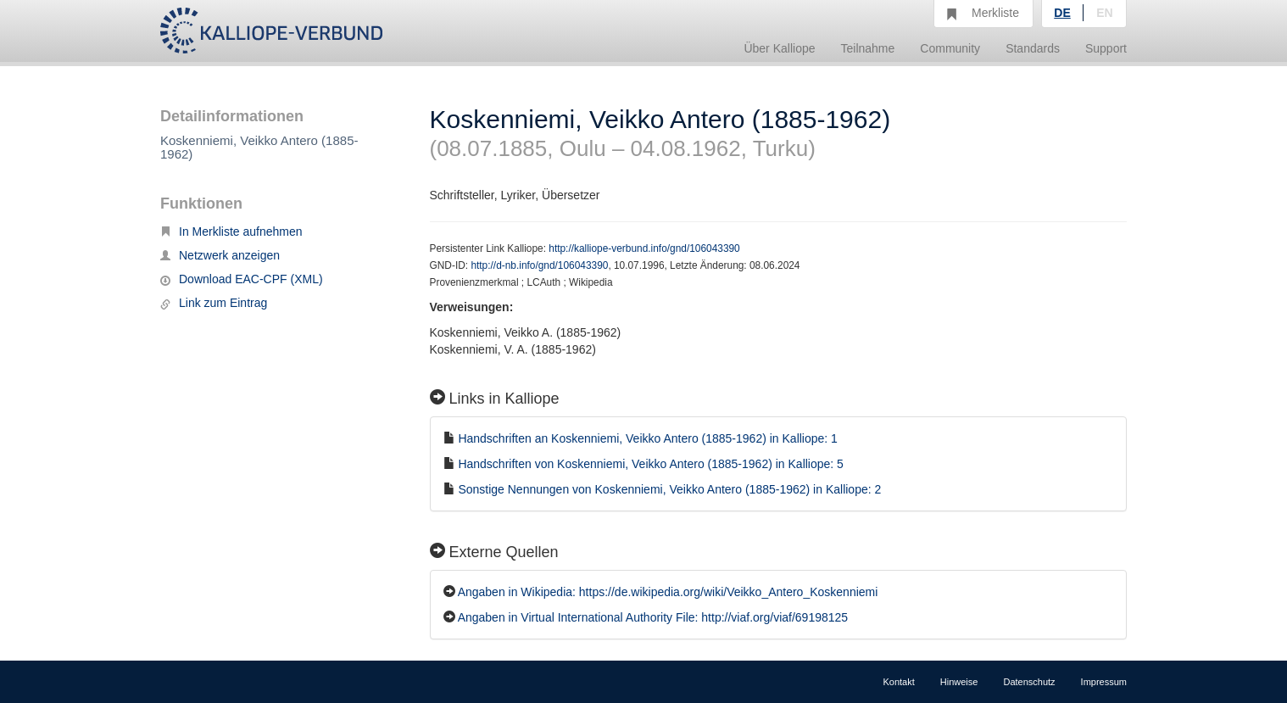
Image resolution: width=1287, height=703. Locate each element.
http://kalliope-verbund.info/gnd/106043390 (644, 248)
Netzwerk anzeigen (220, 255)
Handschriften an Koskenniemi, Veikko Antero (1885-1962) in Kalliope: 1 (648, 438)
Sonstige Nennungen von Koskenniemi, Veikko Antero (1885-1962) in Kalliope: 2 (669, 489)
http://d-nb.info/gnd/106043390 (539, 265)
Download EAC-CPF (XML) (241, 279)
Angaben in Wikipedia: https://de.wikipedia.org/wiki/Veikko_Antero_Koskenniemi (668, 592)
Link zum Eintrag (213, 303)
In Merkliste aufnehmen (231, 231)
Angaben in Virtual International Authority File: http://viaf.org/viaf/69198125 (653, 617)
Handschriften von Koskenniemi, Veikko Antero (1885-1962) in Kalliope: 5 (651, 464)
